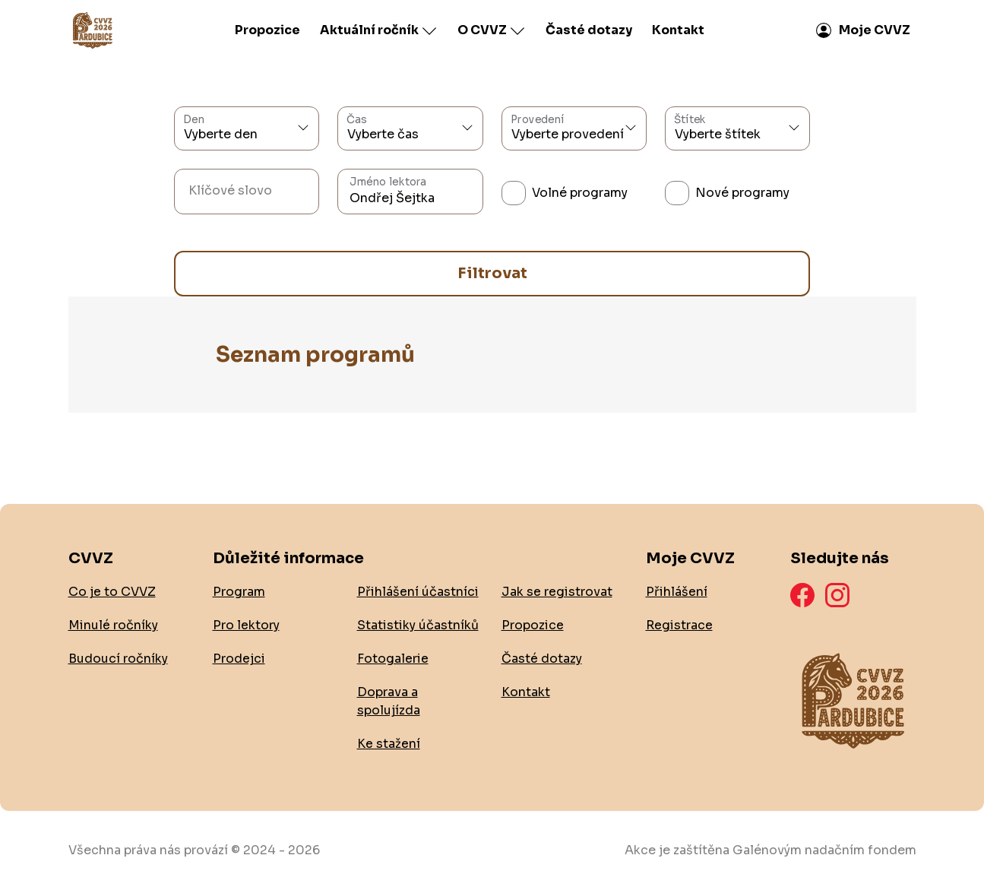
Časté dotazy (589, 30)
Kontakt (678, 30)
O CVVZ (491, 31)
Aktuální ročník (379, 31)
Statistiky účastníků (418, 625)
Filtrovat (492, 273)
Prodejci (239, 659)
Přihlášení (676, 592)
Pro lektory (246, 625)
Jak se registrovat (556, 592)
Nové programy (742, 193)
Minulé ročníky (113, 625)
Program (239, 592)
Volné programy (580, 193)
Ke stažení (388, 744)
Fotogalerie (393, 659)
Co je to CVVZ (112, 592)
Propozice (267, 30)
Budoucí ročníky (118, 659)
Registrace (679, 625)
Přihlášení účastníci (418, 592)
